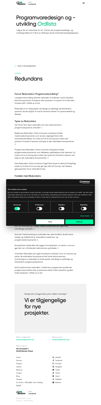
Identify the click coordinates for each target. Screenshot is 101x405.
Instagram (57, 367)
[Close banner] (92, 182)
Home (18, 357)
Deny (50, 222)
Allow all (79, 222)
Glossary (19, 379)
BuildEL (18, 386)
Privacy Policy (19, 400)
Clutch (56, 376)
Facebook (57, 360)
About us (19, 370)
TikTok (56, 373)
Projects (19, 364)
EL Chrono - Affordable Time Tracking (29, 382)
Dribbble (57, 379)
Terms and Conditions (28, 400)
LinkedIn (56, 357)
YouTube (56, 364)
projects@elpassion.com (25, 339)
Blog (18, 376)
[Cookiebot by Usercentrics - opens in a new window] (81, 182)
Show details (84, 216)
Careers (18, 367)
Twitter (56, 370)
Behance (56, 382)
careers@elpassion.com (61, 339)
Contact (19, 373)
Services (19, 360)
